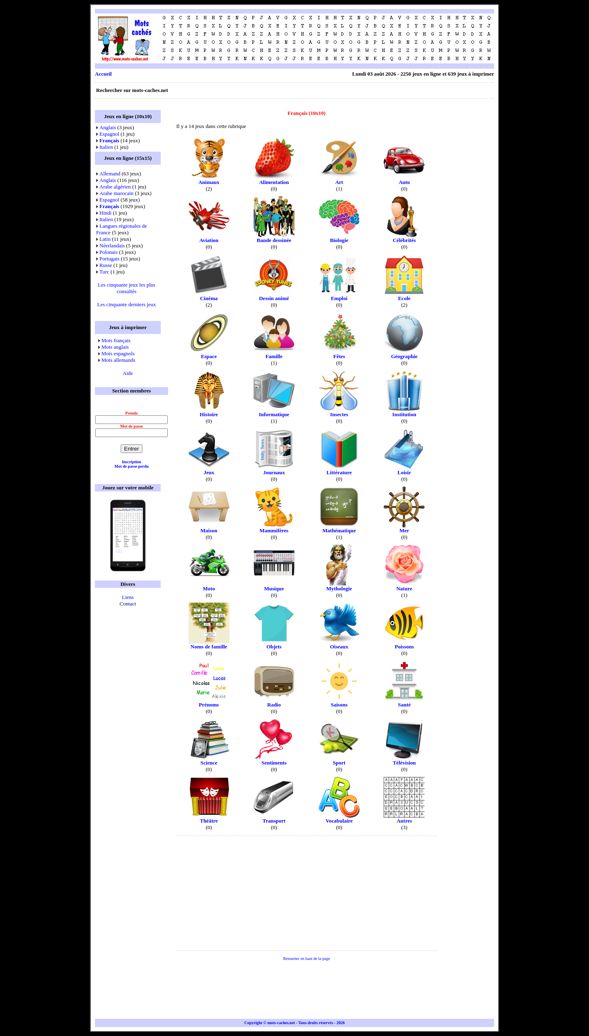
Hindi (105, 213)
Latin (104, 239)
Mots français (115, 340)
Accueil (103, 74)
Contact (127, 604)
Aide (128, 373)
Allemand (109, 173)
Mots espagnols (118, 353)
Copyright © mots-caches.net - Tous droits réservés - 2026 (294, 1022)
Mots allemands (118, 360)
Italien (106, 147)
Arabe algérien (115, 187)
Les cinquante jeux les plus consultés (126, 288)
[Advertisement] (345, 38)
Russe (105, 265)
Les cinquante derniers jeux (126, 304)
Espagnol (109, 134)
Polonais (108, 252)
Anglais (107, 127)
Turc (104, 272)
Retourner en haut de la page (306, 958)
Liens (128, 597)
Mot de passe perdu (132, 466)
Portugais (109, 259)
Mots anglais (115, 347)
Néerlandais (112, 245)
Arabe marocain (116, 193)
